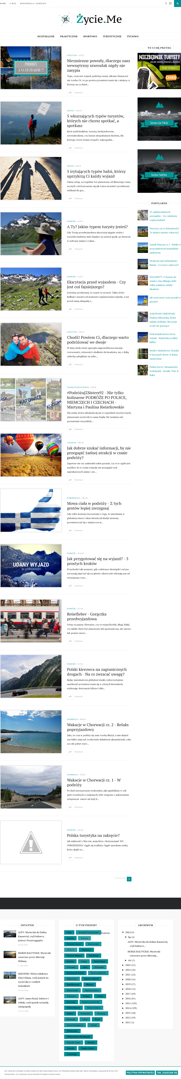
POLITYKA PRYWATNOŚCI (140, 1072)
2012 (128, 1017)
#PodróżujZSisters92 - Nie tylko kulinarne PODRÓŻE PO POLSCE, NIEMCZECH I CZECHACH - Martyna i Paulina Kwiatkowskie (97, 400)
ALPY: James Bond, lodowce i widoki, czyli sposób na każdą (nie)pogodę (33, 1002)
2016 (128, 998)
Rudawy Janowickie (90, 1001)
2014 (128, 1008)
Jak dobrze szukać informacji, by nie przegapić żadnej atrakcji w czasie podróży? (99, 452)
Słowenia (71, 1019)
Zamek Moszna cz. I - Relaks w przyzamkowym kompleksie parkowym (165, 248)
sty (130, 960)
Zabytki (70, 1048)
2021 (128, 974)
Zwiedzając (72, 1054)
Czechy (70, 961)
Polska (100, 996)
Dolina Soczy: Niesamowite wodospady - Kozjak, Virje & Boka (164, 371)
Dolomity (71, 967)
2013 (128, 1012)
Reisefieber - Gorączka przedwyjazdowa (86, 616)
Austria (70, 938)
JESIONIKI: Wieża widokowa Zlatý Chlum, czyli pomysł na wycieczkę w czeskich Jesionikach (33, 979)
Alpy (69, 932)
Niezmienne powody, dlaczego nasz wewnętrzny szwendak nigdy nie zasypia (98, 65)
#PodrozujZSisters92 (78, 387)
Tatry (84, 1019)
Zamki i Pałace (87, 1048)
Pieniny (86, 996)
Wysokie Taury (73, 1042)
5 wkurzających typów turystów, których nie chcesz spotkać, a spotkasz (95, 120)
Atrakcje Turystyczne (88, 932)
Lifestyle (72, 55)
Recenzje (71, 1001)
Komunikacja (73, 498)
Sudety (70, 1013)
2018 (128, 988)
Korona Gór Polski (75, 973)
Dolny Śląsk (99, 961)
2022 (128, 969)
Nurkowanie (72, 990)
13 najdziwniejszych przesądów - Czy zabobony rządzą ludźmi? (163, 216)
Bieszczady (93, 944)
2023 (128, 965)
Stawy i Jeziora (93, 1007)
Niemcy (89, 984)
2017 (128, 993)
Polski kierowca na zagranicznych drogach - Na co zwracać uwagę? (97, 672)
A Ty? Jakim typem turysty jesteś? (97, 226)
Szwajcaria (85, 1013)
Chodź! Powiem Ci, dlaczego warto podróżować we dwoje (98, 340)
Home (3, 3)
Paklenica (71, 996)
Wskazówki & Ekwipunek (78, 1036)
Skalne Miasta (73, 1007)
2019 (128, 984)
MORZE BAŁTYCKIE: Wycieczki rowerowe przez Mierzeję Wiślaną (34, 957)
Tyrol (97, 1019)
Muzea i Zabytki (91, 978)
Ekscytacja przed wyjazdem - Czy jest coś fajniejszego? (96, 284)
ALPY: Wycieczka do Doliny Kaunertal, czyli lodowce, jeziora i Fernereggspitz (32, 936)
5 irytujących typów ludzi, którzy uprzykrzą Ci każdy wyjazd (96, 174)
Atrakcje (71, 443)
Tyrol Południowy (75, 1025)
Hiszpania (99, 967)
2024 (128, 932)
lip (129, 937)
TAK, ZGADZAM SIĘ (167, 1072)
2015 (128, 1003)
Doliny (84, 961)
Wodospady (72, 1030)
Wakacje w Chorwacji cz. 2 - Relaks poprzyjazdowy (98, 727)
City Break (93, 955)
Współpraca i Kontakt (33, 3)
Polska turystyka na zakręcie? (93, 835)
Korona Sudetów (98, 973)
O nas (13, 3)
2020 (128, 979)
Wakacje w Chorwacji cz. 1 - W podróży (94, 782)
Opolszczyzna (91, 990)
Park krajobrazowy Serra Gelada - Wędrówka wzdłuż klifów (164, 338)
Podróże (71, 221)
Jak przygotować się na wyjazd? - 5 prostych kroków (97, 561)
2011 (128, 1022)
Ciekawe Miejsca (74, 955)
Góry (85, 967)
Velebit (93, 1025)
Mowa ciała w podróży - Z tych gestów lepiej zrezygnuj (94, 506)
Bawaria (84, 938)
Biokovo (70, 949)
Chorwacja (72, 719)
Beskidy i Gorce (74, 944)
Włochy (90, 1042)
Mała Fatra (72, 978)
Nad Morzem (73, 984)
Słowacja (101, 1013)
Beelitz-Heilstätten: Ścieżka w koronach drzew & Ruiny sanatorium (164, 354)
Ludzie (70, 111)
